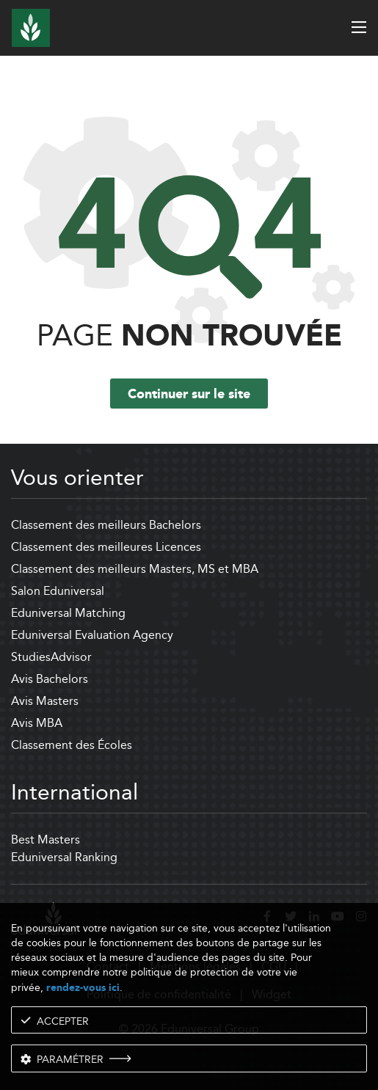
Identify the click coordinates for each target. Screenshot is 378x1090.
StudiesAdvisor (51, 657)
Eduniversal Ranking (64, 857)
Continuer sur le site (189, 394)
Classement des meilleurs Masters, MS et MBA (134, 569)
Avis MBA (36, 723)
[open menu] (359, 27)
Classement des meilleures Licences (106, 547)
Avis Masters (45, 701)
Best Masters (45, 839)
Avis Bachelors (49, 679)
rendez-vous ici (83, 987)
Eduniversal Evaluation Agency (92, 635)
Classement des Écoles (71, 745)
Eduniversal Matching (68, 613)
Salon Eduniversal (57, 591)
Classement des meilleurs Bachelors (106, 525)
